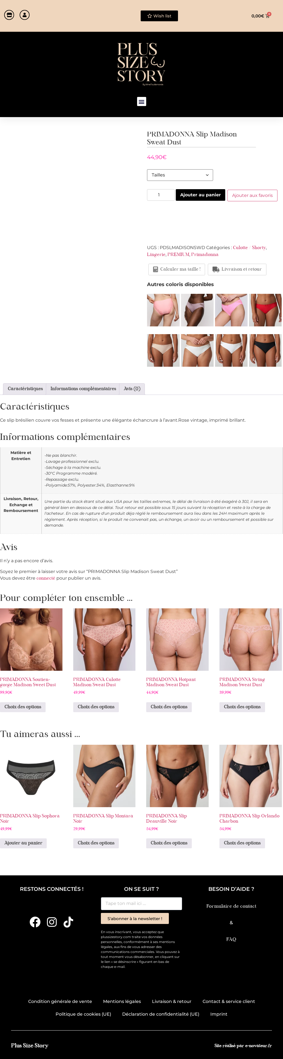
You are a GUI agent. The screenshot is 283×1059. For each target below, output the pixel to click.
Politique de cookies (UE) (83, 1013)
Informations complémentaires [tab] (83, 388)
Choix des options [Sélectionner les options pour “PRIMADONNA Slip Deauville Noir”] (169, 843)
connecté (45, 578)
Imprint (218, 1013)
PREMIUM (178, 254)
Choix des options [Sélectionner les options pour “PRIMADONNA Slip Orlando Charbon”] (242, 843)
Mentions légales (122, 1000)
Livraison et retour (237, 269)
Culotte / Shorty (249, 247)
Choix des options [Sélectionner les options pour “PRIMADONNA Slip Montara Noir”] (96, 843)
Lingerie (156, 254)
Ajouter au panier (200, 194)
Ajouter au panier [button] (23, 843)
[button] (141, 101)
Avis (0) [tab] (132, 388)
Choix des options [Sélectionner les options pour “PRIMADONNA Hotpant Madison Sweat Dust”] (169, 706)
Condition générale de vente (60, 1000)
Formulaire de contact (231, 906)
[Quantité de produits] (161, 195)
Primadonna (205, 254)
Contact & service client (229, 1000)
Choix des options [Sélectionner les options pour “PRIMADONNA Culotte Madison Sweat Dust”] (96, 706)
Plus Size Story (29, 1045)
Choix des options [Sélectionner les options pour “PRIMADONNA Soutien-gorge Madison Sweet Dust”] (22, 706)
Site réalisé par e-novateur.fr (243, 1046)
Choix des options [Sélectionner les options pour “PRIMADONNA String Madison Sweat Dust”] (242, 706)
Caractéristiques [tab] (25, 388)
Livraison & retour (172, 1000)
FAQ (231, 939)
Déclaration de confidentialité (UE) (160, 1013)
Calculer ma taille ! (176, 269)
